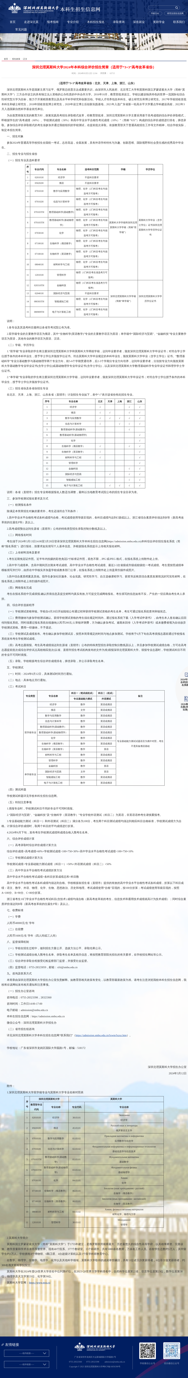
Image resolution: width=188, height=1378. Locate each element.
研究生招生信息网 (175, 13)
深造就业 (139, 21)
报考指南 (53, 21)
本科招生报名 (96, 21)
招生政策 (16, 59)
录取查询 (119, 21)
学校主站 (155, 13)
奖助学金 (159, 21)
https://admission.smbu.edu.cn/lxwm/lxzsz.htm (101, 1035)
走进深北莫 (31, 21)
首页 (13, 21)
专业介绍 (73, 21)
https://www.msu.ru (39, 1282)
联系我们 (179, 21)
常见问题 (21, 29)
